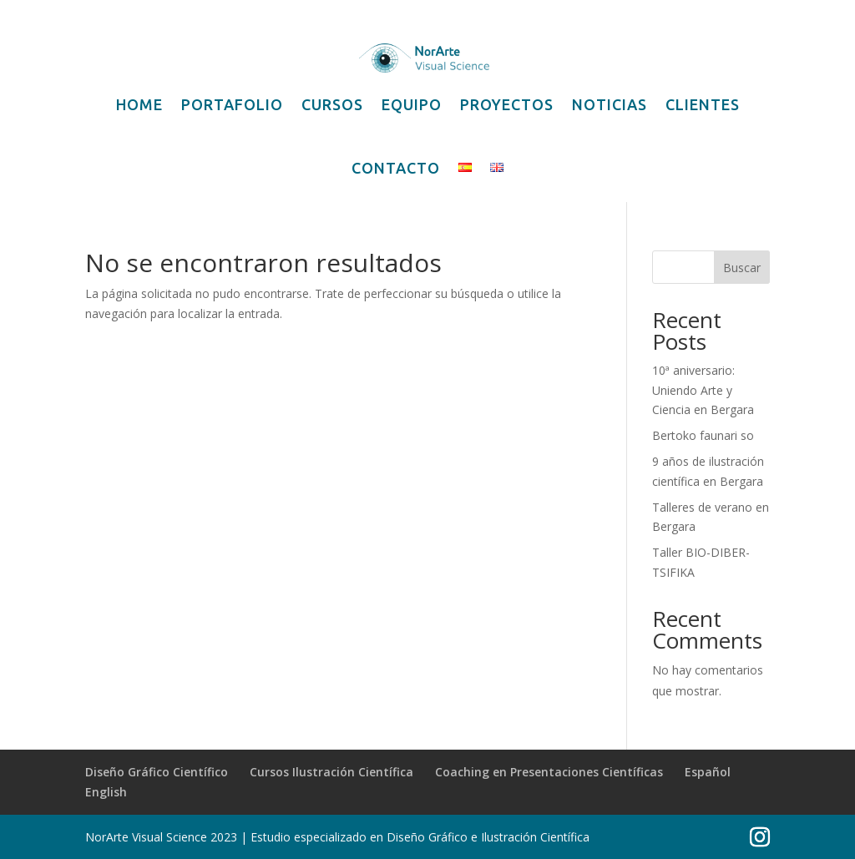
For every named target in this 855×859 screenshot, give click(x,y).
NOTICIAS (609, 104)
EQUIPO (412, 104)
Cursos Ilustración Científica (331, 772)
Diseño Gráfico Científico (156, 772)
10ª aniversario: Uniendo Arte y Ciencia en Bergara (703, 390)
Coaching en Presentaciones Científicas (549, 772)
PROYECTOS (507, 104)
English (106, 792)
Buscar (742, 267)
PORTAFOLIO (232, 104)
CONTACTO (396, 167)
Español (708, 772)
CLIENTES (702, 104)
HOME (139, 104)
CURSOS (332, 104)
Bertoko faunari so (703, 435)
